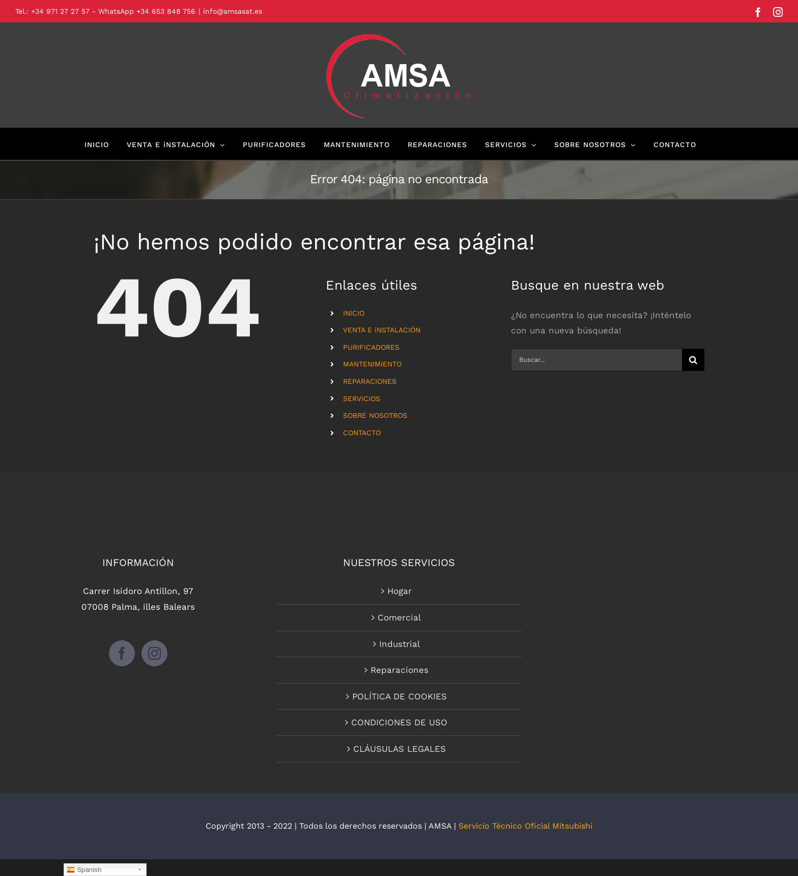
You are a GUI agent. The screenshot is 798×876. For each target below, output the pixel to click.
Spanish (84, 870)
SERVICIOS (361, 398)
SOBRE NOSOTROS (375, 415)
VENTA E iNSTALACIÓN (381, 330)
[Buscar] (693, 360)
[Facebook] (122, 653)
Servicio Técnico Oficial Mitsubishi (525, 826)
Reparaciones (399, 670)
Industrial (399, 644)
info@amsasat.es (232, 11)
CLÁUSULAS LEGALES (399, 749)
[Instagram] (154, 653)
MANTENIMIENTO (372, 364)
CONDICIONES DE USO (399, 722)
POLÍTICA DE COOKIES (399, 696)
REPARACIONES (369, 381)
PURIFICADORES (371, 347)
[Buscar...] (596, 360)
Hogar (399, 591)
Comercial (399, 617)
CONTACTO (362, 433)
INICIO (353, 313)
